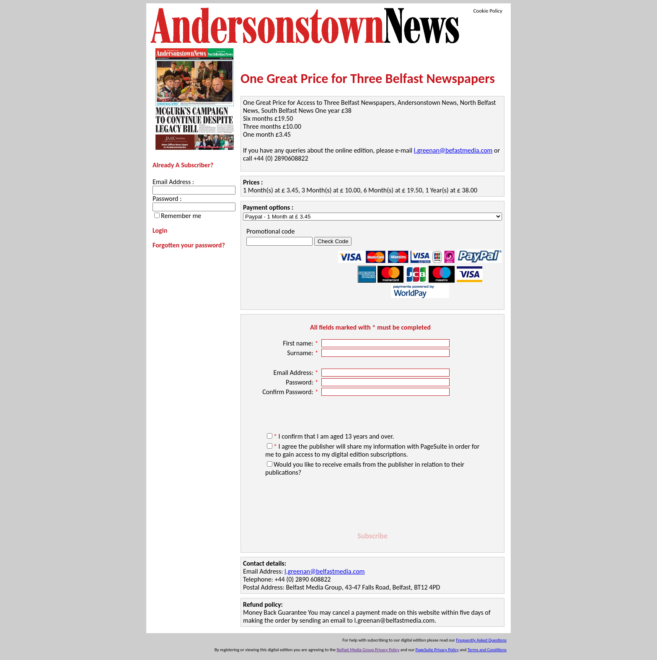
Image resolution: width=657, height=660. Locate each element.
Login (160, 230)
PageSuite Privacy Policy (437, 649)
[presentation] (372, 505)
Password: (303, 382)
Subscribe (372, 535)
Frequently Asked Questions (481, 640)
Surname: (303, 353)
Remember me (181, 216)
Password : (167, 199)
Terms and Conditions (487, 649)
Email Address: (296, 373)
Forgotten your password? (189, 245)
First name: (301, 343)
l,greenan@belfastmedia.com (325, 571)
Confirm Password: (291, 392)
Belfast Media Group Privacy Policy (368, 649)
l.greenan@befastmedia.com (453, 150)
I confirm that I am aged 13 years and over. (334, 436)
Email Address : (173, 182)
